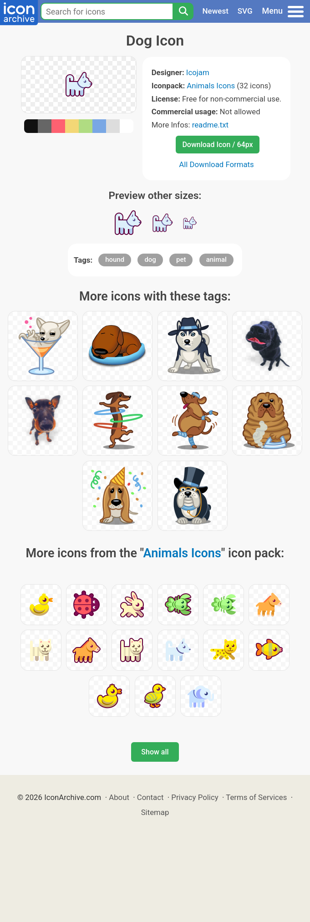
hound (114, 259)
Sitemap (155, 812)
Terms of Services (256, 797)
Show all (154, 752)
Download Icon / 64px (217, 144)
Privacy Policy (194, 797)
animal (216, 259)
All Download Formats (216, 164)
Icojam (197, 72)
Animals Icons (211, 85)
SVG (245, 10)
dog (150, 259)
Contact (150, 797)
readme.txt (210, 124)
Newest (216, 10)
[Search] (183, 11)
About (119, 797)
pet (181, 259)
